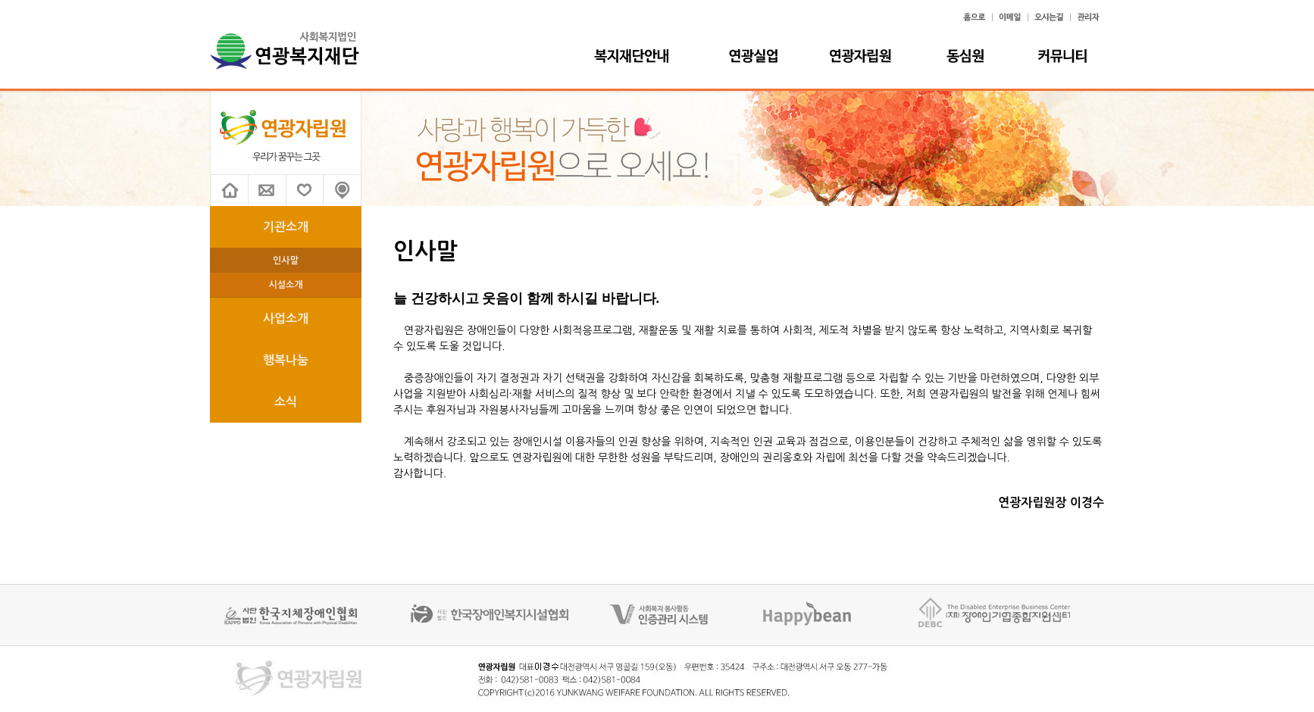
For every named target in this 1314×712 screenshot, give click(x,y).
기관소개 (285, 227)
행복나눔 (285, 360)
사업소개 (285, 318)
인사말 (286, 260)
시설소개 (285, 284)
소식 (285, 402)
